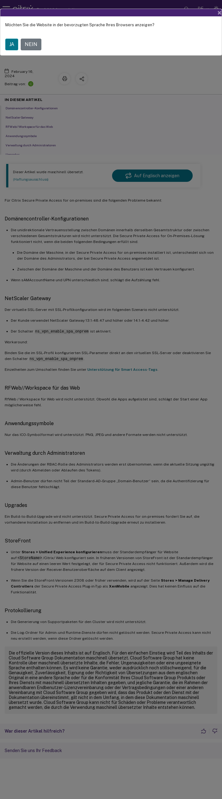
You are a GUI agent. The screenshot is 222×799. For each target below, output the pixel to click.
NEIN (31, 44)
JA (11, 44)
